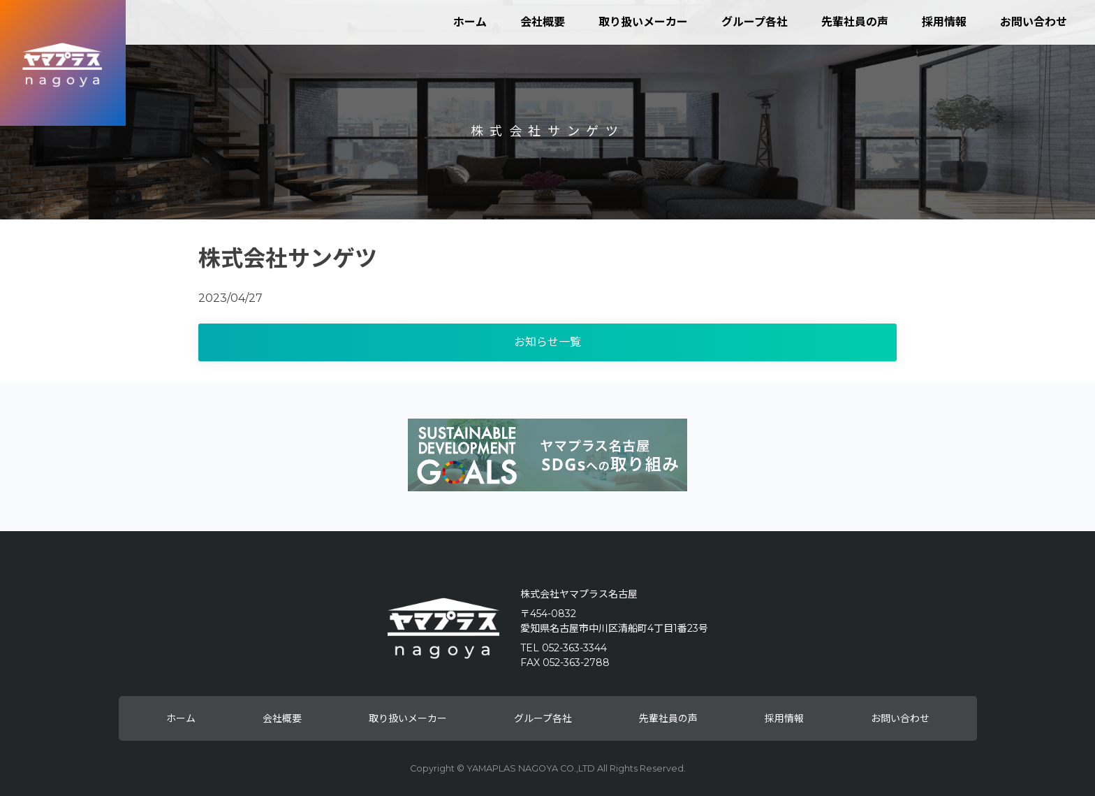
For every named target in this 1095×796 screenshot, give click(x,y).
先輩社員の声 (854, 22)
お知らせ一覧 (547, 342)
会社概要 (542, 22)
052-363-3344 (574, 648)
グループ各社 (754, 22)
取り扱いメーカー (643, 22)
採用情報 (944, 22)
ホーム (470, 22)
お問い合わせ (1033, 22)
